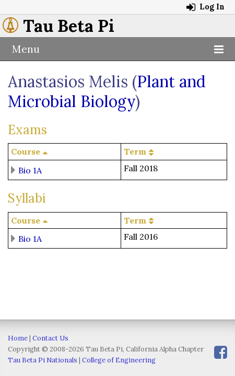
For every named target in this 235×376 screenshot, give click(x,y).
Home (18, 338)
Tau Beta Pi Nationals (42, 360)
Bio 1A (30, 169)
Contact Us (50, 338)
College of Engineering (119, 360)
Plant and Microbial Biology (107, 91)
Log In (205, 6)
